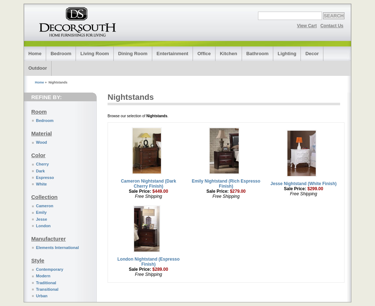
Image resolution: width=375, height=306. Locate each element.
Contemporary (49, 269)
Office (204, 53)
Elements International (57, 247)
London (43, 226)
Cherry (42, 164)
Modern (43, 276)
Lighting (287, 53)
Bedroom (61, 53)
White (41, 184)
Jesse (41, 219)
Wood (41, 142)
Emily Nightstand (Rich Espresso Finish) (226, 184)
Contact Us (331, 25)
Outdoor (37, 68)
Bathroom (257, 53)
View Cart (306, 25)
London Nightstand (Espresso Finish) (148, 262)
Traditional (46, 283)
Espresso (45, 177)
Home (34, 53)
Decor (312, 53)
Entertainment (172, 53)
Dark (40, 171)
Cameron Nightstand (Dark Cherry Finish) (148, 184)
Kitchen (228, 53)
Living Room (94, 53)
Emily (41, 212)
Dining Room (133, 53)
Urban (42, 296)
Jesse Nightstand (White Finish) (303, 183)
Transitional (47, 289)
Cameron (44, 206)
